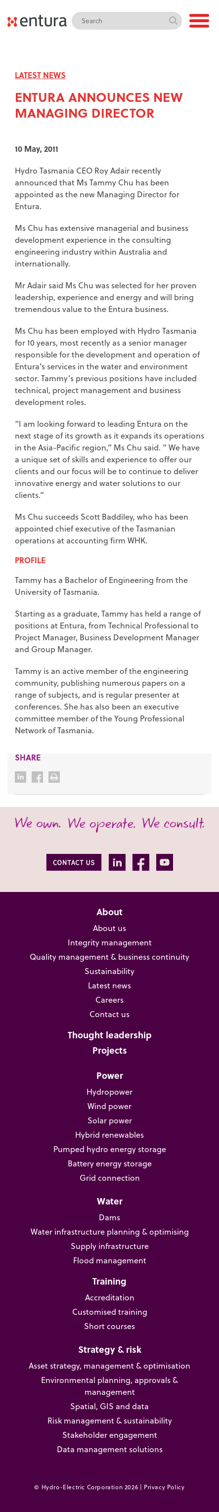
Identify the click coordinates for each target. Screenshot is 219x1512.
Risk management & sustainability (109, 1420)
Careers (109, 999)
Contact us (109, 1014)
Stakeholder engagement (109, 1434)
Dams (109, 1217)
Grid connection (110, 1177)
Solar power (110, 1120)
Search (173, 21)
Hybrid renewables (109, 1134)
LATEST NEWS (40, 75)
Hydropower (109, 1091)
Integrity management (110, 942)
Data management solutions (110, 1449)
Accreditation (109, 1297)
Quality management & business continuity (109, 956)
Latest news (109, 985)
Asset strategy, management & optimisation (109, 1365)
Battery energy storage (110, 1163)
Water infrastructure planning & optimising (110, 1231)
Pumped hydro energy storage (109, 1149)
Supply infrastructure (110, 1246)
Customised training (109, 1311)
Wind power (109, 1106)
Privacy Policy (164, 1487)
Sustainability (109, 971)
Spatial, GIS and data (109, 1406)
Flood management (109, 1260)
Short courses (109, 1326)
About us (109, 928)
